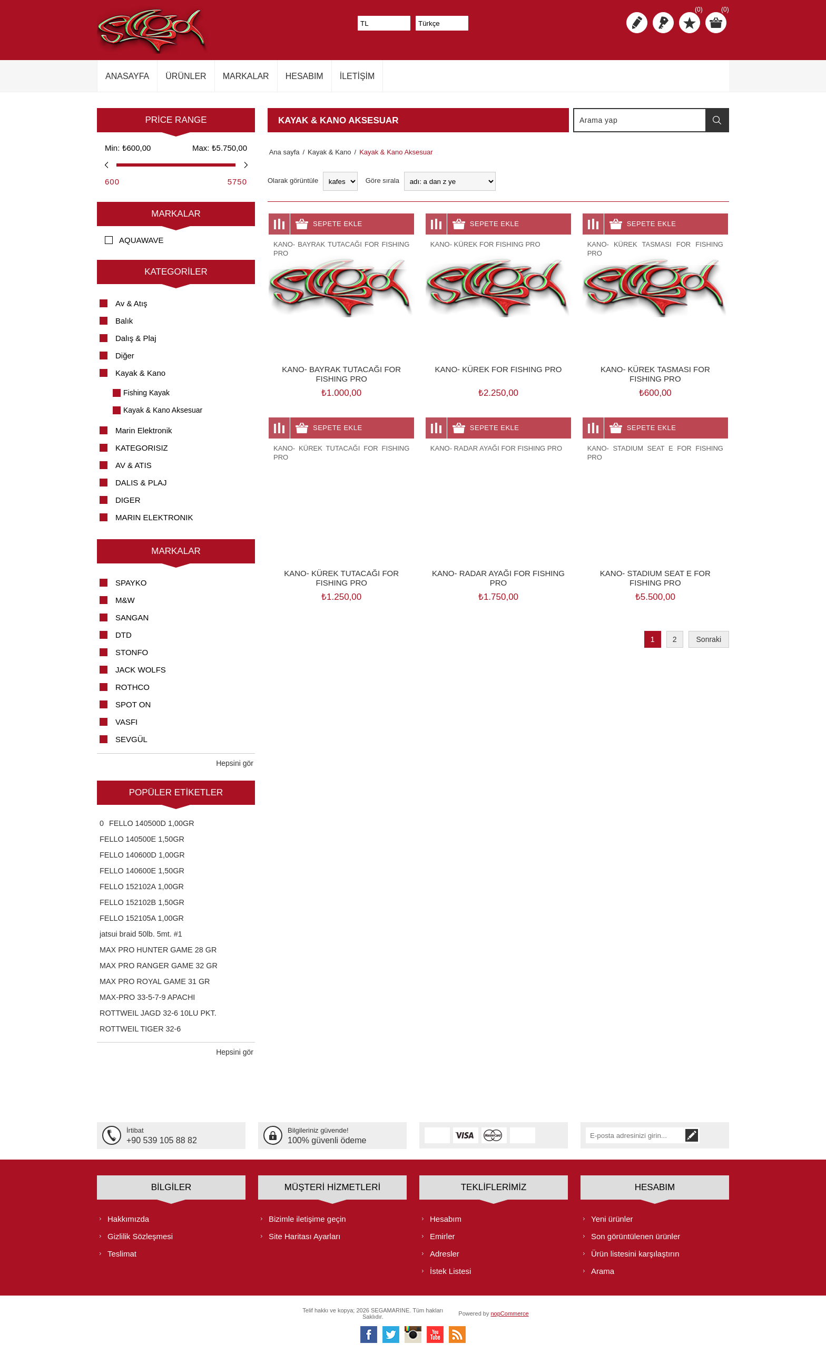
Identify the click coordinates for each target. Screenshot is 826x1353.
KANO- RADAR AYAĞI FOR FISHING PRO (498, 578)
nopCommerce (510, 1313)
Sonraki (708, 639)
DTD (123, 634)
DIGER (128, 499)
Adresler (444, 1253)
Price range (175, 120)
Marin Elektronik (143, 430)
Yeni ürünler (612, 1218)
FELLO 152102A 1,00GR (142, 886)
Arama (717, 120)
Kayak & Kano (140, 372)
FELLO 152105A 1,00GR (142, 918)
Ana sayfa (283, 152)
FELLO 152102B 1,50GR (142, 902)
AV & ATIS (133, 465)
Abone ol (716, 1135)
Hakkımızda (128, 1218)
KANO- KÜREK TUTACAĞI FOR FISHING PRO (341, 578)
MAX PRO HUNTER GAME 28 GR (158, 950)
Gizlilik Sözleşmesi (140, 1235)
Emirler (442, 1235)
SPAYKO (130, 582)
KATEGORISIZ (141, 447)
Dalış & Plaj (135, 338)
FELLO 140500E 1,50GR (142, 839)
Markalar (176, 214)
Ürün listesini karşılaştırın (635, 1253)
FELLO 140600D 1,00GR (142, 855)
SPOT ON (133, 704)
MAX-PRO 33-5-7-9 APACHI (147, 997)
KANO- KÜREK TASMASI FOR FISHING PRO (655, 374)
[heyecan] (390, 1334)
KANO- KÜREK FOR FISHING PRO (498, 369)
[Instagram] (413, 1334)
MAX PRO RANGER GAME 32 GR (159, 965)
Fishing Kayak (146, 392)
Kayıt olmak (636, 22)
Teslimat (121, 1253)
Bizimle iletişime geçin (307, 1218)
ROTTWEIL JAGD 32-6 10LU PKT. (158, 1013)
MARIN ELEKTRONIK (154, 517)
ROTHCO (132, 687)
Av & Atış (131, 303)
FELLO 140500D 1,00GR (151, 823)
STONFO (131, 652)
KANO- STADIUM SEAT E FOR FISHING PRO (655, 578)
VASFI (126, 721)
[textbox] (640, 120)
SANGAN (132, 617)
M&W (125, 600)
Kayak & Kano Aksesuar (162, 410)
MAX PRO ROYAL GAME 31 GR (155, 981)
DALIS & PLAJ (141, 482)
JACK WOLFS (140, 669)
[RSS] (457, 1334)
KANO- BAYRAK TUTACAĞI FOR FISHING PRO (341, 374)
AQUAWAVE (141, 240)
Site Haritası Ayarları (304, 1235)
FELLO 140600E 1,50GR (142, 871)
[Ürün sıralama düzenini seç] (450, 181)
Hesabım (445, 1218)
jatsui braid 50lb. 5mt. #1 (141, 934)
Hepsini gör (234, 763)
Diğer (124, 355)
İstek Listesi (450, 1270)
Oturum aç (663, 22)
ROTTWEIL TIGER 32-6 (140, 1029)
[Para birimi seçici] (384, 23)
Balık (124, 320)
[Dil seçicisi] (442, 23)
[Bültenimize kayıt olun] (647, 1135)
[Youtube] (435, 1334)
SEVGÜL (131, 739)
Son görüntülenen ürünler (635, 1235)
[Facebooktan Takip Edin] (368, 1334)
